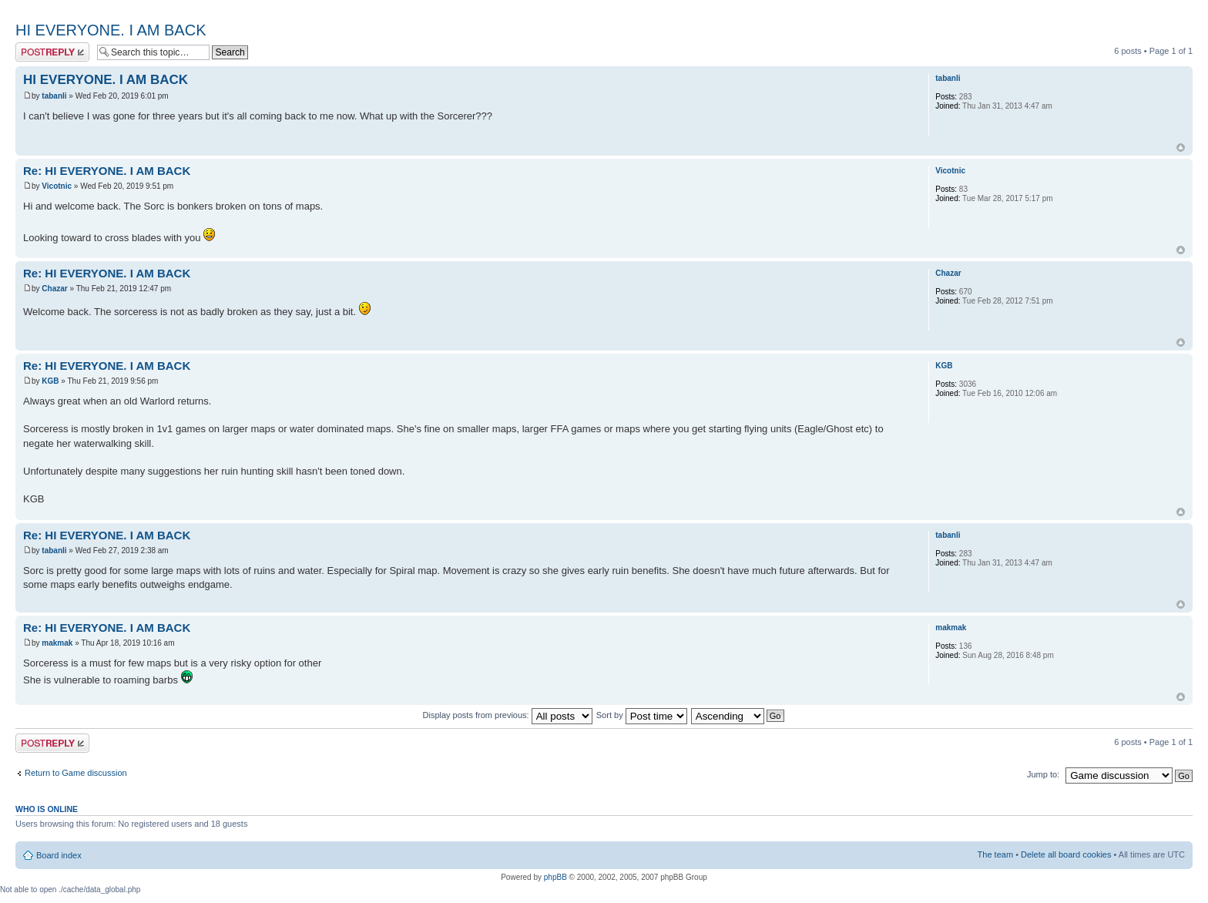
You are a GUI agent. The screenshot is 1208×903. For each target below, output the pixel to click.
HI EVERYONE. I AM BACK (110, 30)
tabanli (54, 96)
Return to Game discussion (76, 772)
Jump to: (1043, 774)
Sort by (641, 715)
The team (995, 854)
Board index (59, 855)
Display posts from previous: (507, 715)
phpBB (555, 877)
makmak (57, 643)
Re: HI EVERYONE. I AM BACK (106, 170)
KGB (50, 381)
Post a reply (52, 52)
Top (1180, 147)
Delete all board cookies (1066, 854)
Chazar (54, 288)
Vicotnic (57, 186)
